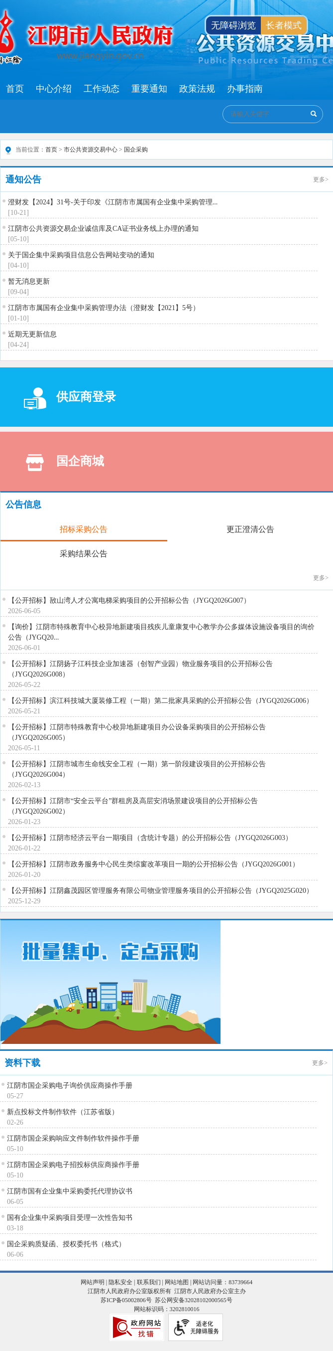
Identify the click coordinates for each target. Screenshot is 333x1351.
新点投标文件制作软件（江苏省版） (62, 1112)
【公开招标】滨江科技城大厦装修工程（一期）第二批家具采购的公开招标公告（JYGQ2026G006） (160, 700)
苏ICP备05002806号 (126, 1300)
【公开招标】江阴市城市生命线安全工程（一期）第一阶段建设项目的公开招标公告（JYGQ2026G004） (137, 769)
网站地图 (177, 1282)
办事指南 (245, 89)
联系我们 (149, 1282)
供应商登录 (70, 398)
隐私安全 (120, 1282)
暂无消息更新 (29, 281)
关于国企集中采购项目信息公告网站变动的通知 (81, 255)
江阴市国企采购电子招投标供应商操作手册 (73, 1165)
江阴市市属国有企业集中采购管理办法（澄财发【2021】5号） (104, 308)
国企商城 (64, 463)
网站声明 (93, 1282)
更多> (321, 179)
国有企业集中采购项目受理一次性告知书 (69, 1217)
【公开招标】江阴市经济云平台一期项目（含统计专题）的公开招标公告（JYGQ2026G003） (150, 838)
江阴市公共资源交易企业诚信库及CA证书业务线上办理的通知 (103, 228)
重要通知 (149, 89)
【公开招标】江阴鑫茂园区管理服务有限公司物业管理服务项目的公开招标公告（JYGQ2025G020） (160, 890)
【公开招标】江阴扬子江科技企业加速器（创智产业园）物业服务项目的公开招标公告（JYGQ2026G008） (140, 669)
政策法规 (197, 89)
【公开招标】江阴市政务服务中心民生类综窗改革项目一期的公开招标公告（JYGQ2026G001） (153, 864)
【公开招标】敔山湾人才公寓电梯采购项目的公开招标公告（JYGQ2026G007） (129, 600)
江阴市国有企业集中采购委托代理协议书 (69, 1191)
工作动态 (101, 89)
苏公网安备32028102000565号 (193, 1300)
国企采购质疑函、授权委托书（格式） (66, 1244)
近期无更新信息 (32, 334)
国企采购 (136, 149)
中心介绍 (54, 89)
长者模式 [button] (284, 25)
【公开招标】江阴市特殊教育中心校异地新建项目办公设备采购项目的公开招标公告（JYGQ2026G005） (137, 732)
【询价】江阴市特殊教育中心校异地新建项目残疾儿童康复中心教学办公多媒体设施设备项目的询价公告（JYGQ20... (161, 632)
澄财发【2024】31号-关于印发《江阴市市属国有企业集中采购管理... (113, 202)
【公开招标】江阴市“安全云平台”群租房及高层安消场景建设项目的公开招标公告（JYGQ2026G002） (133, 806)
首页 (15, 89)
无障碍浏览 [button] (233, 25)
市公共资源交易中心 (90, 149)
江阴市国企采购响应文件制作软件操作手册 (73, 1138)
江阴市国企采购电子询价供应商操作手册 (69, 1085)
